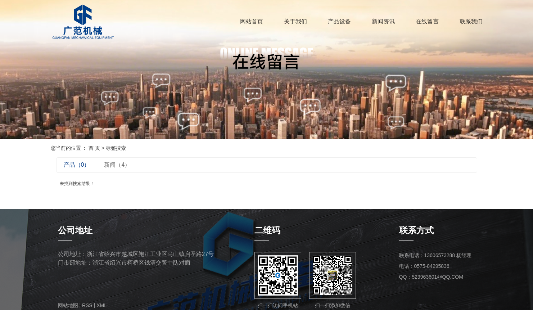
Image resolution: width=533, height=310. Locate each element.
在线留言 (427, 21)
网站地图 (68, 305)
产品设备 (339, 21)
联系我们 (471, 21)
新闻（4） (117, 165)
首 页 (94, 148)
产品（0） (77, 165)
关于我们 (295, 21)
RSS (87, 305)
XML (101, 305)
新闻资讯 (383, 21)
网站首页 (251, 21)
